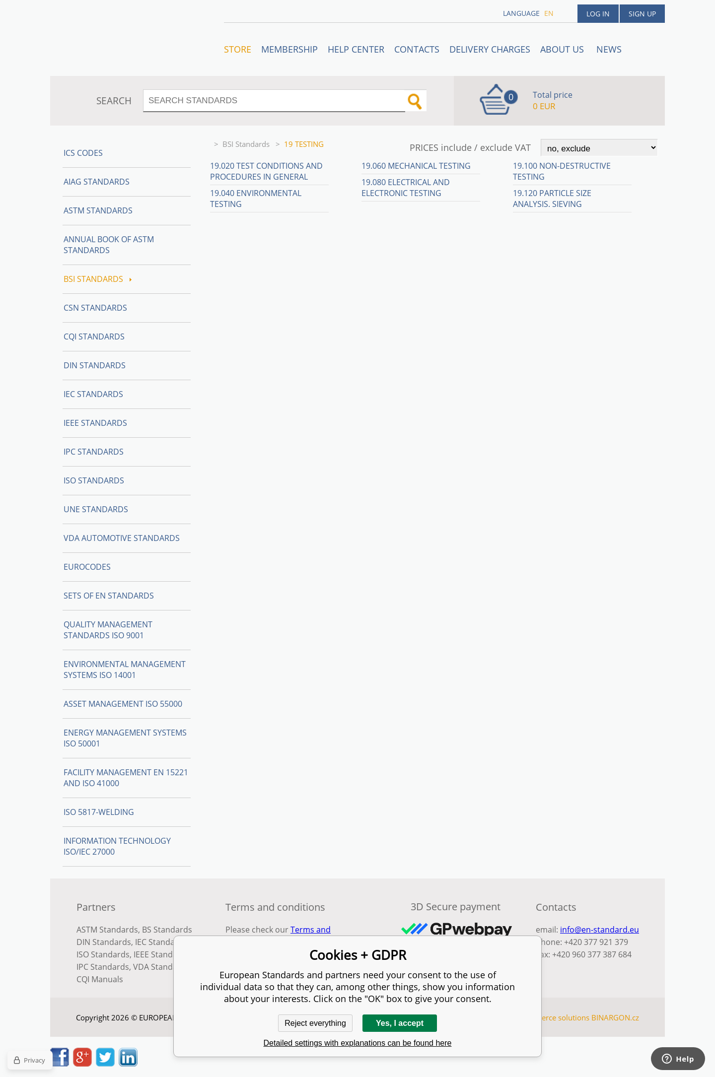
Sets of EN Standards (109, 595)
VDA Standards (161, 966)
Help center (356, 49)
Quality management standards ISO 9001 (108, 630)
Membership (289, 49)
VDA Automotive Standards (122, 538)
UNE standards (96, 509)
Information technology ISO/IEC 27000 (117, 846)
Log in (598, 13)
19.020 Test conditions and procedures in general (266, 171)
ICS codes (83, 152)
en (549, 13)
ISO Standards (94, 480)
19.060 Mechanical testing (416, 165)
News (609, 49)
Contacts (416, 49)
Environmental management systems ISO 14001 (125, 669)
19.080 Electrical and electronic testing (405, 188)
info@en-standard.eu (599, 929)
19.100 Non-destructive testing (562, 171)
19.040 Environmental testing (255, 198)
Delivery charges (489, 49)
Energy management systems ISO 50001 (125, 738)
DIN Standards (95, 365)
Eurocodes (87, 566)
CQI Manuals (99, 979)
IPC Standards (94, 451)
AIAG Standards (97, 181)
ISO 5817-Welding (99, 812)
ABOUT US (563, 49)
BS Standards (167, 929)
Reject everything (315, 1023)
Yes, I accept (400, 1023)
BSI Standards (247, 144)
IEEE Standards (95, 422)
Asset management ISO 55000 (123, 703)
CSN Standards (95, 307)
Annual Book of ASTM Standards (109, 245)
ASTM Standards (98, 210)
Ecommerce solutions (552, 1017)
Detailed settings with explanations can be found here (358, 1043)
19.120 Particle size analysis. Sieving (552, 198)
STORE (237, 49)
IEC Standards (93, 394)
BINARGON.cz (615, 1017)
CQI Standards (94, 336)
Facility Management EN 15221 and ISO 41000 (126, 778)
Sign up (642, 13)
